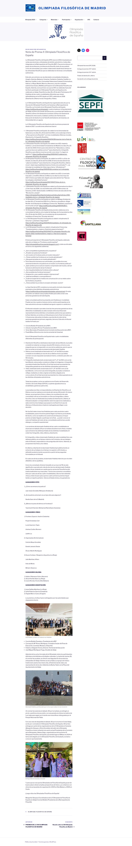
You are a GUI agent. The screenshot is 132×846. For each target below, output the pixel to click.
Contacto (96, 19)
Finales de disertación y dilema (86, 75)
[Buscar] (104, 58)
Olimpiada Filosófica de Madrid (72, 8)
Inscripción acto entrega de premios (87, 79)
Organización (80, 19)
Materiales (55, 19)
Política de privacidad (31, 842)
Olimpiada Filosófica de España (40, 811)
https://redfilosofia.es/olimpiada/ (37, 109)
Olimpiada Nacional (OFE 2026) (86, 65)
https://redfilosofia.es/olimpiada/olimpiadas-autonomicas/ (45, 291)
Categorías (44, 19)
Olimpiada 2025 (31, 19)
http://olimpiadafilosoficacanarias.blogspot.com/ (42, 244)
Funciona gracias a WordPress (47, 842)
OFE (88, 19)
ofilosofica (41, 49)
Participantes (67, 19)
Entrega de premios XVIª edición (86, 69)
